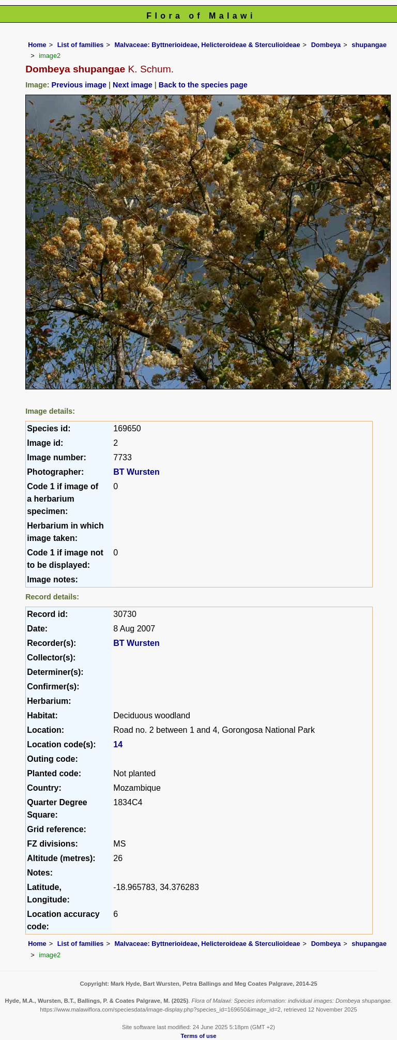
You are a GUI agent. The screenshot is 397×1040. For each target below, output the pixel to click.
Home (37, 45)
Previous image (79, 85)
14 (118, 744)
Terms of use (199, 1036)
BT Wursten (136, 472)
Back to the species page (203, 85)
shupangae (369, 45)
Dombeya (326, 45)
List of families (80, 45)
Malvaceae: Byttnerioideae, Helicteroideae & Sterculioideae (207, 45)
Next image (132, 85)
